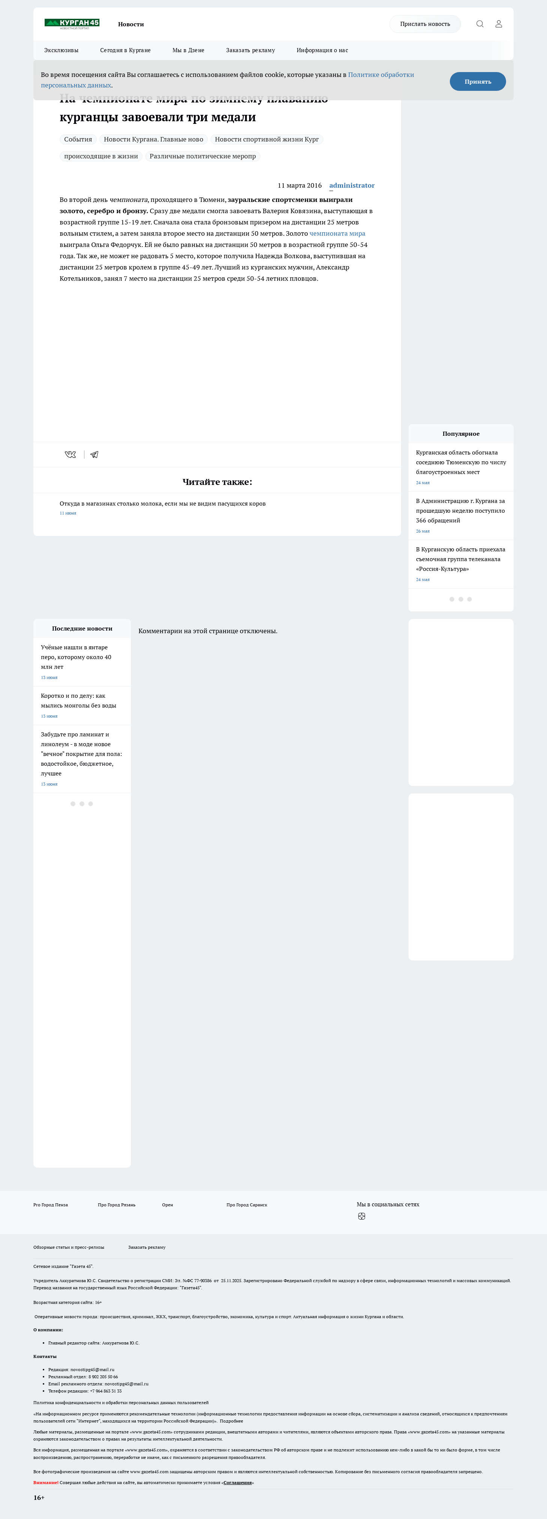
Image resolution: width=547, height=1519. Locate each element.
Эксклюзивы (61, 50)
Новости (131, 24)
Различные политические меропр (203, 156)
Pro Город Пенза (50, 1204)
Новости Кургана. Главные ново (153, 139)
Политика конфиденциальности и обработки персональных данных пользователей (121, 1402)
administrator (352, 185)
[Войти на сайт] (498, 24)
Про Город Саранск (247, 1204)
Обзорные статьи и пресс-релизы (68, 1247)
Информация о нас (322, 50)
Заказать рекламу (250, 50)
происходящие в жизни (101, 156)
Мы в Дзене (188, 50)
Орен (167, 1204)
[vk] (71, 454)
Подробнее (231, 1421)
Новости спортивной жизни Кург (267, 139)
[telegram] (96, 454)
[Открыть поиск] (479, 24)
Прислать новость (425, 23)
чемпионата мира (337, 233)
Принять (478, 81)
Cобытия (78, 139)
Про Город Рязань (116, 1204)
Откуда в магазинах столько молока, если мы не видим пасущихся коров (217, 509)
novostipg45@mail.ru (92, 1369)
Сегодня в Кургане (125, 50)
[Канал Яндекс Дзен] (361, 1216)
